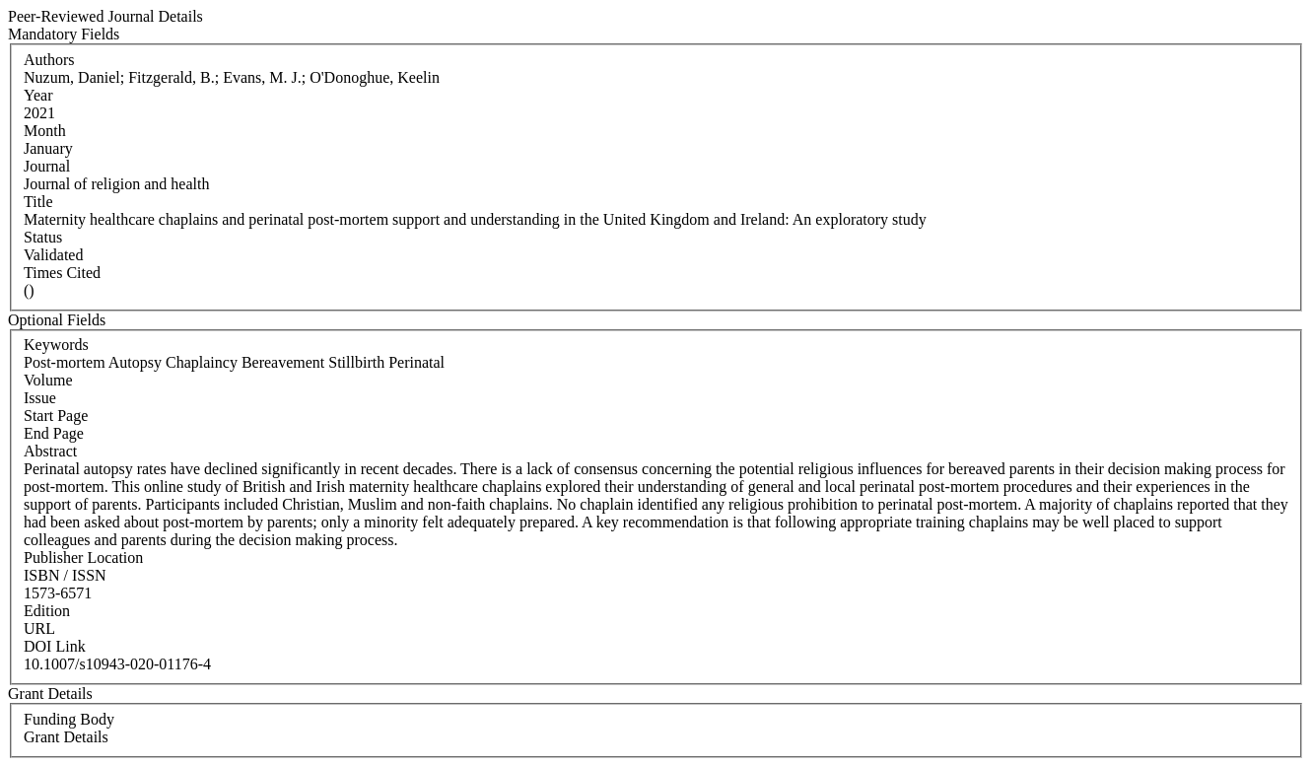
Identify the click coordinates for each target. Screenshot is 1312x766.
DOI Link (55, 646)
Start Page (56, 415)
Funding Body (69, 719)
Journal (47, 166)
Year (38, 95)
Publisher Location (83, 557)
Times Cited (62, 272)
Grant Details (66, 737)
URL (39, 628)
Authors (49, 59)
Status (43, 237)
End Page (54, 433)
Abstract (50, 451)
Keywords (56, 344)
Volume (48, 380)
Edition (47, 610)
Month (45, 130)
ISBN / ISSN (65, 575)
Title (38, 201)
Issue (40, 397)
